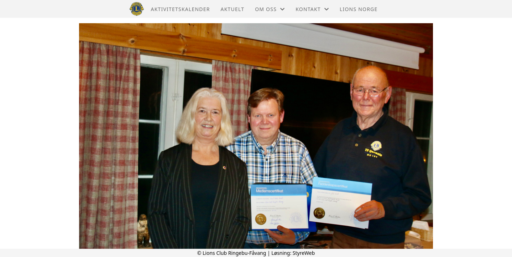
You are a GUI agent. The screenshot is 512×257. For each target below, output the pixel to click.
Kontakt (312, 9)
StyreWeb (304, 253)
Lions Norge (358, 9)
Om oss (270, 9)
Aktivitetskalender (180, 9)
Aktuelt (233, 9)
